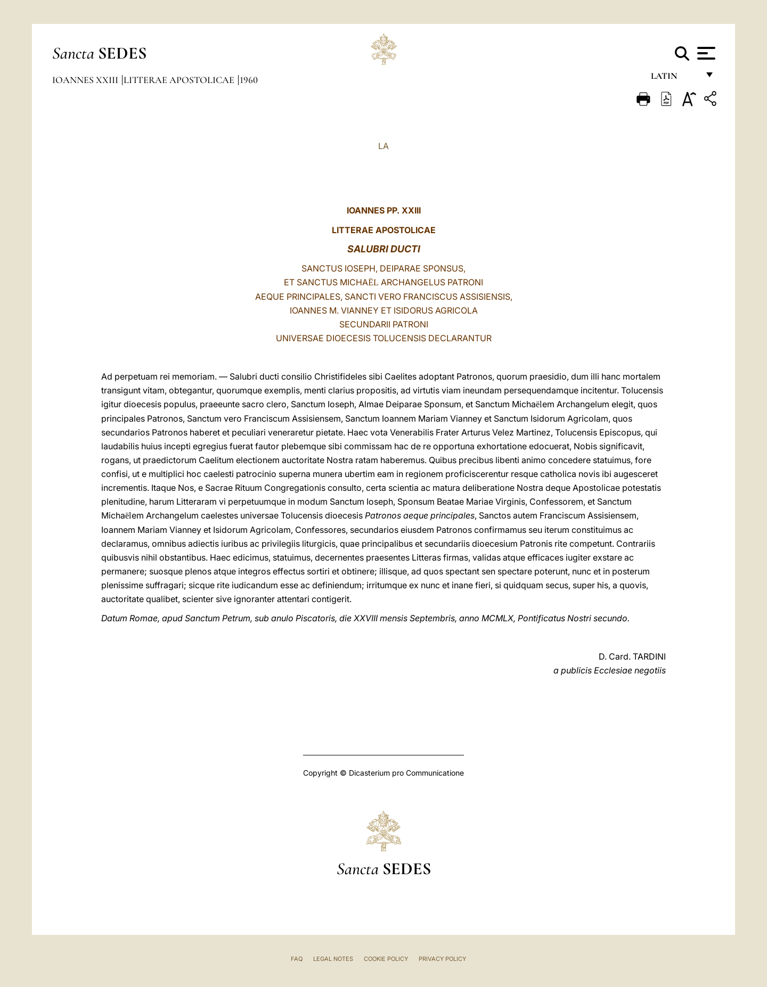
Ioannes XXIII (86, 80)
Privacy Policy (442, 959)
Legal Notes (333, 959)
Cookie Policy (386, 959)
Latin (674, 78)
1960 (249, 80)
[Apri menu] (705, 53)
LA (383, 146)
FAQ (297, 959)
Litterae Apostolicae (180, 80)
